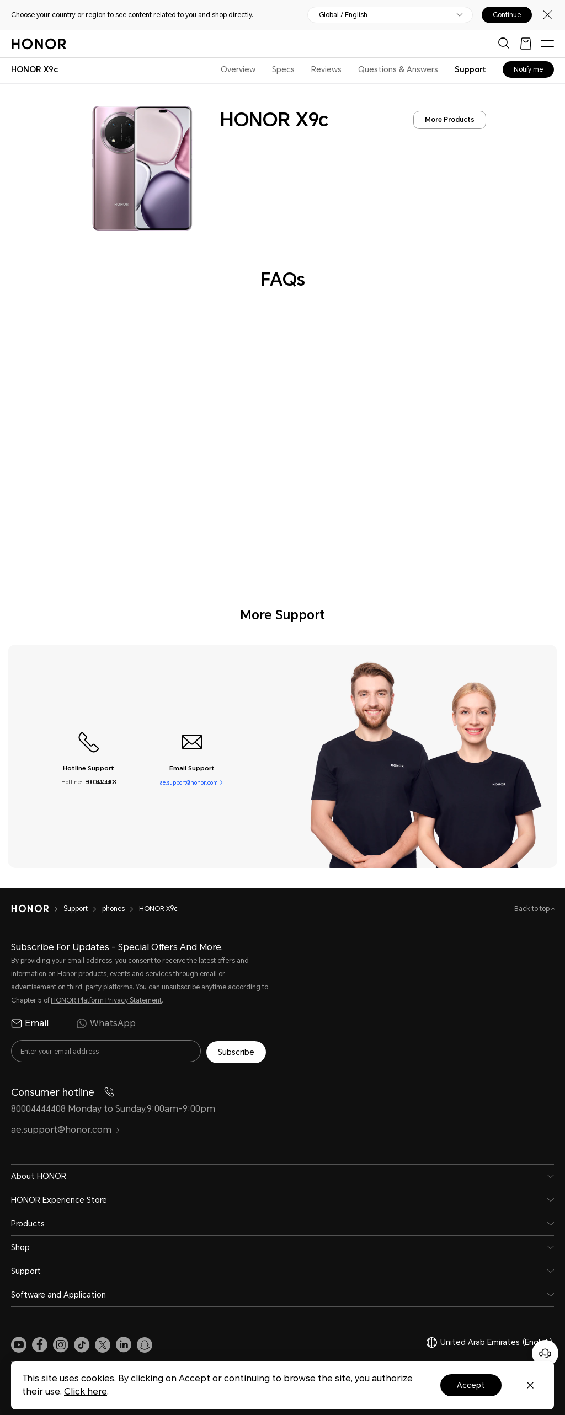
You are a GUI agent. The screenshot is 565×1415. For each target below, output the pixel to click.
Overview (238, 69)
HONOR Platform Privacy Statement (106, 1000)
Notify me (528, 69)
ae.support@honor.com (189, 782)
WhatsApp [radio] (106, 1023)
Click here (85, 1391)
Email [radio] (30, 1023)
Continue (507, 15)
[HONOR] (37, 908)
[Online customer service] (545, 1353)
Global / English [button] (343, 15)
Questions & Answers (398, 69)
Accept (471, 1385)
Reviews (326, 69)
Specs (283, 69)
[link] (18, 1343)
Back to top (532, 909)
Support (470, 69)
